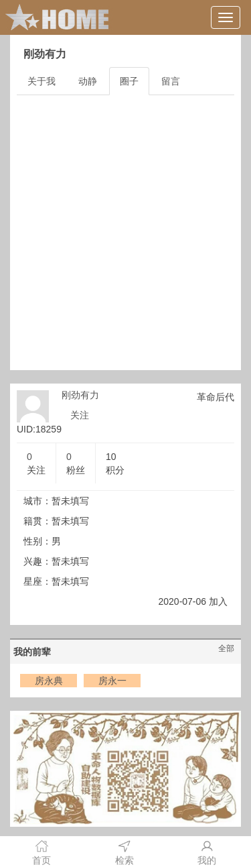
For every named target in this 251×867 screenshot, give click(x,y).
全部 (226, 648)
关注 (79, 415)
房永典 (49, 680)
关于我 (41, 81)
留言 (170, 81)
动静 (87, 81)
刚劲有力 (80, 395)
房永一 (112, 680)
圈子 (129, 81)
